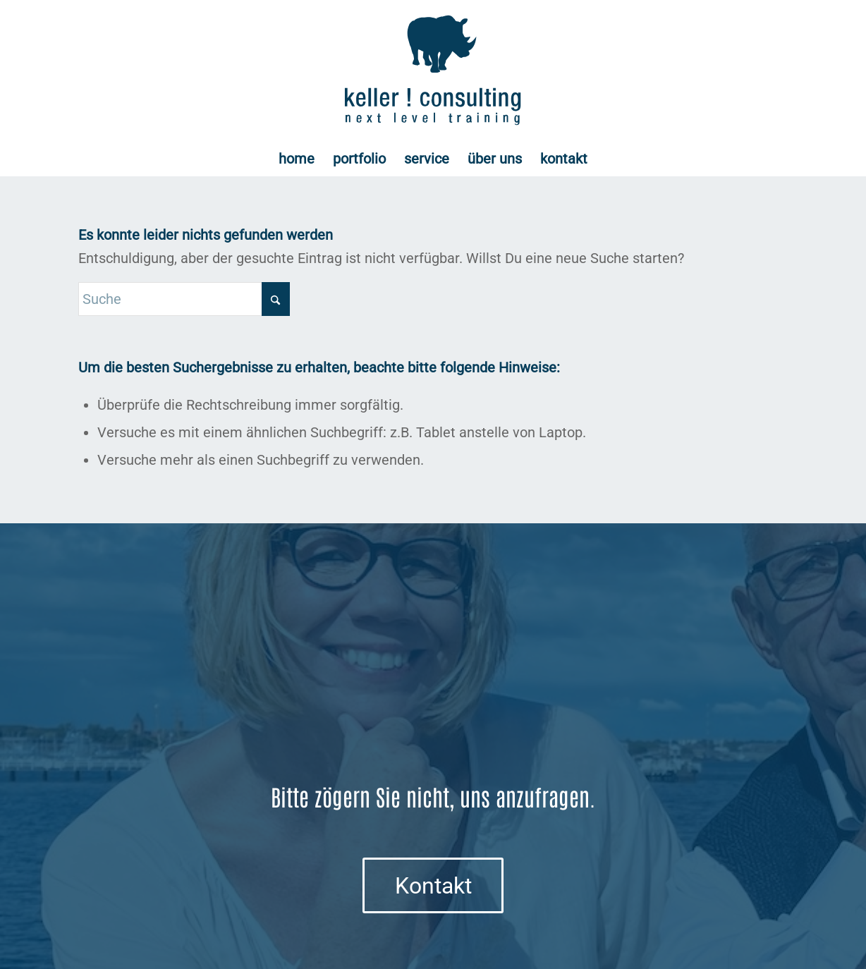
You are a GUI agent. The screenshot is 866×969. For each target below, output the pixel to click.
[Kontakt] (433, 885)
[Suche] (184, 299)
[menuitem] (296, 158)
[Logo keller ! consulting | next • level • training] (433, 70)
